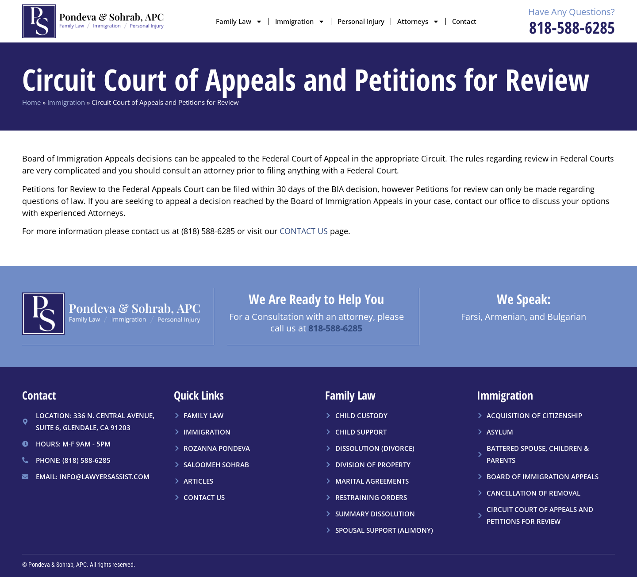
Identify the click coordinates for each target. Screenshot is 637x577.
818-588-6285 (572, 27)
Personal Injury (361, 21)
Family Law (239, 21)
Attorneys (418, 21)
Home (31, 102)
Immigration (300, 21)
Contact (464, 21)
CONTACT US (304, 231)
